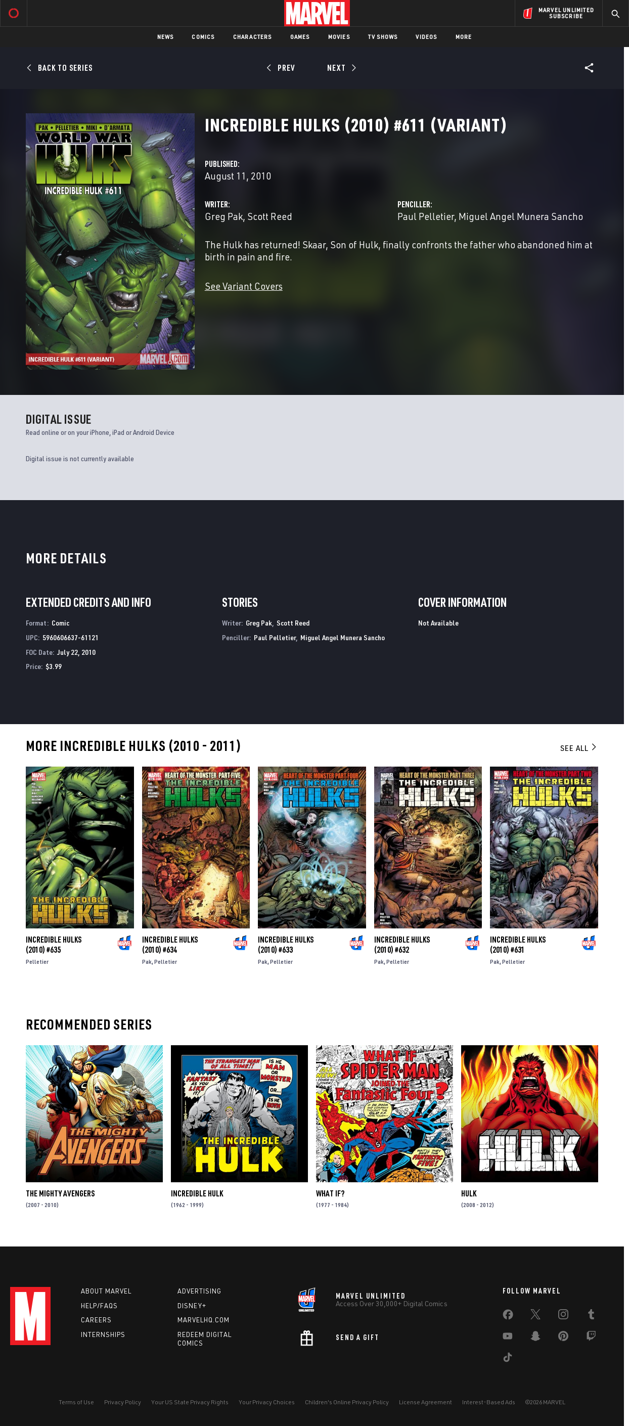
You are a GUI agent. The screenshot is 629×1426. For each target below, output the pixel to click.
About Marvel (106, 1291)
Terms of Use (76, 1402)
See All (579, 748)
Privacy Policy (122, 1402)
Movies (339, 36)
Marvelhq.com (203, 1320)
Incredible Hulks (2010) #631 (518, 944)
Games (300, 36)
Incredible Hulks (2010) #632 (402, 944)
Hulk (468, 1193)
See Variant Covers (244, 286)
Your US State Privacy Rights (190, 1402)
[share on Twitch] (591, 1338)
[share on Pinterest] (563, 1338)
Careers (96, 1320)
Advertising (199, 1291)
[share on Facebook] (508, 1317)
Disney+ (191, 1306)
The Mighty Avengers (60, 1193)
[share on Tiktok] (508, 1359)
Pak (147, 961)
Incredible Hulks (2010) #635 (53, 944)
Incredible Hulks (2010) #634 (170, 944)
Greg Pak (224, 216)
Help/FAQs (99, 1306)
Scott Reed (269, 216)
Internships (103, 1334)
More (464, 36)
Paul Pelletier (425, 216)
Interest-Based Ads (488, 1402)
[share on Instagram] (563, 1316)
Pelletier (37, 961)
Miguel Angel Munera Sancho (521, 216)
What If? (330, 1193)
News (165, 36)
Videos (426, 36)
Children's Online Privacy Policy (347, 1402)
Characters (252, 36)
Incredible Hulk (197, 1193)
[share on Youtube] (508, 1338)
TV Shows (383, 36)
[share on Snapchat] (535, 1338)
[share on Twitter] (535, 1316)
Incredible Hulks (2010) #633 (285, 944)
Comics (203, 36)
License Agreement (425, 1402)
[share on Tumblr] (591, 1316)
